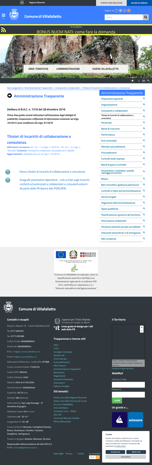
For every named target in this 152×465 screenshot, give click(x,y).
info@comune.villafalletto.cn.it (25, 356)
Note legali (58, 453)
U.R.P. (56, 348)
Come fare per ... (61, 358)
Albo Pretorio (60, 365)
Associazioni (59, 382)
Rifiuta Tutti (136, 452)
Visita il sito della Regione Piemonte (70, 397)
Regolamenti (59, 376)
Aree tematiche (38, 69)
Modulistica (59, 372)
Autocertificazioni (62, 362)
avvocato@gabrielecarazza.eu (25, 447)
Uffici (56, 345)
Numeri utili (59, 355)
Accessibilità (94, 453)
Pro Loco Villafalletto (63, 404)
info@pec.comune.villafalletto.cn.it (26, 351)
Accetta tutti (115, 452)
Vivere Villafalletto (105, 69)
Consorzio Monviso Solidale (66, 418)
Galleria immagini (62, 386)
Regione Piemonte (37, 2)
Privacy (69, 453)
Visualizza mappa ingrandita (123, 368)
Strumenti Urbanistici (63, 379)
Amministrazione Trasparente (67, 369)
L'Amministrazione (74, 80)
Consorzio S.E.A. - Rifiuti (65, 411)
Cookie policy (120, 446)
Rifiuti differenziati (62, 421)
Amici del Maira (61, 407)
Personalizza (126, 457)
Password (116, 389)
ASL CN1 (58, 414)
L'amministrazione (68, 69)
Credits (80, 453)
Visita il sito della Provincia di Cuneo (70, 401)
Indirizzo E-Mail (119, 379)
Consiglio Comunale (63, 352)
